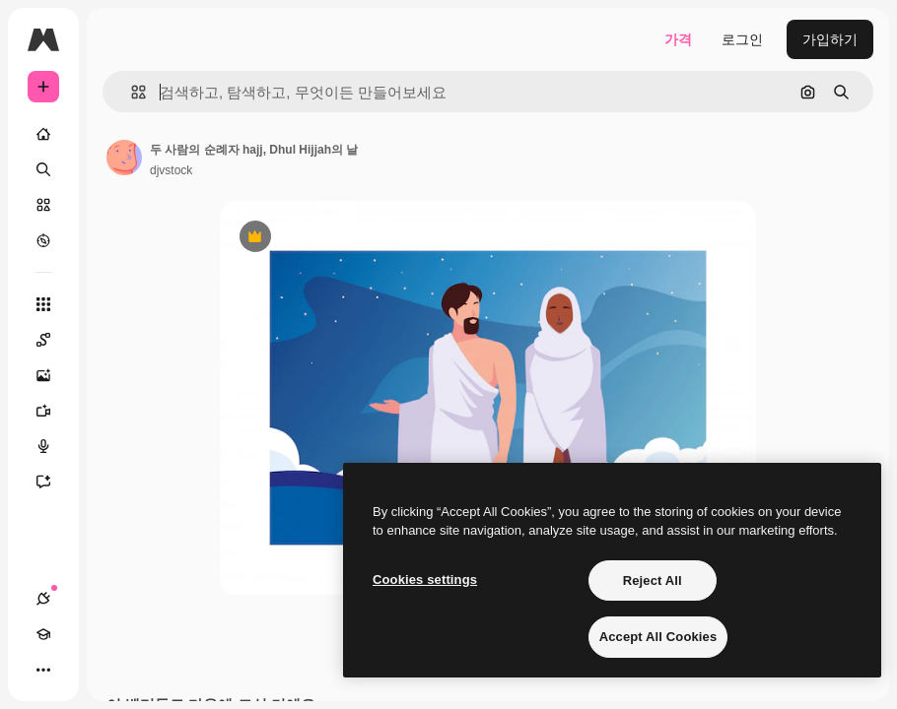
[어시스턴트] (53, 481)
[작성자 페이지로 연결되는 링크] (124, 157)
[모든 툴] (43, 304)
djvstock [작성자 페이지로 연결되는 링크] (171, 170)
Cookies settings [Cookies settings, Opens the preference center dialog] (425, 579)
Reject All (652, 580)
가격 (678, 39)
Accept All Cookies (658, 636)
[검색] (43, 169)
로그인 (742, 39)
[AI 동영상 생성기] (53, 410)
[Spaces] (53, 339)
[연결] (43, 598)
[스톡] (43, 205)
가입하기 (830, 39)
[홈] (43, 134)
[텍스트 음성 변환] (53, 446)
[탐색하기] (43, 240)
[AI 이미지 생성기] (53, 375)
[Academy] (43, 634)
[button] (131, 92)
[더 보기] (43, 669)
